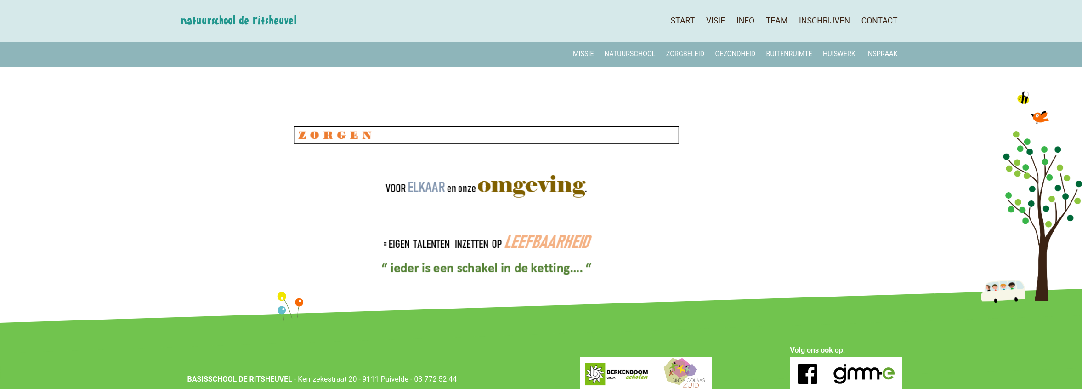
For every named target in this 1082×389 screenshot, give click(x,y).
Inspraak (881, 54)
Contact (879, 20)
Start (683, 20)
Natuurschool (630, 54)
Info (745, 20)
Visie (715, 20)
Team (776, 20)
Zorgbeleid (685, 54)
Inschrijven (824, 20)
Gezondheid (735, 54)
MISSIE (583, 54)
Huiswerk (839, 54)
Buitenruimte (789, 54)
